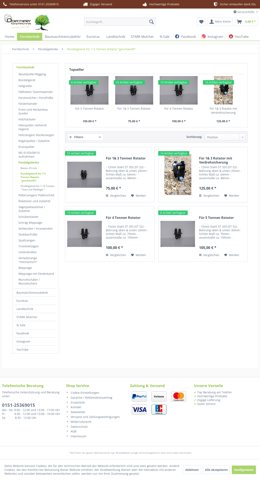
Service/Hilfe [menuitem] (244, 12)
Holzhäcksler (27, 119)
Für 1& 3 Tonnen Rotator (134, 108)
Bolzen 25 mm (29, 168)
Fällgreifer (25, 86)
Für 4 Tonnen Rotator (178, 108)
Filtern (76, 137)
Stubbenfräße (27, 234)
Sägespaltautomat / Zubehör (31, 209)
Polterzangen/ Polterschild (36, 195)
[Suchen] (151, 22)
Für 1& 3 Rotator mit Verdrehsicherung (223, 111)
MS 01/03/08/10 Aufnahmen (29, 154)
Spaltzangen (26, 240)
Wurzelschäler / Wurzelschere (29, 281)
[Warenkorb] (246, 22)
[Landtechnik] (116, 36)
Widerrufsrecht (78, 422)
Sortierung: (194, 137)
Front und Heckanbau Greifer (33, 111)
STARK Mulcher (26, 317)
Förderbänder (27, 104)
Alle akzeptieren (216, 470)
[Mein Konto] (220, 22)
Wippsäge (25, 268)
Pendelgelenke (28, 162)
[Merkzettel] (201, 22)
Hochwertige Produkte (160, 4)
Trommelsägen (28, 246)
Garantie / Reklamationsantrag (89, 397)
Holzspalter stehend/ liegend (32, 127)
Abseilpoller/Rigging (32, 74)
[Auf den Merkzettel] (138, 195)
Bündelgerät (26, 80)
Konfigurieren (244, 470)
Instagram (23, 341)
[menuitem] (120, 22)
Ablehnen (192, 470)
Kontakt (73, 407)
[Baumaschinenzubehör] (63, 36)
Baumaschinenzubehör (32, 293)
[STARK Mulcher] (142, 36)
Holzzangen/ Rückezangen (36, 135)
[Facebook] (185, 36)
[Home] (9, 36)
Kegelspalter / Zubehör (34, 141)
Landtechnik (24, 309)
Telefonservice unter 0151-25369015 (30, 4)
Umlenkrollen (27, 252)
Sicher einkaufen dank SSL (234, 4)
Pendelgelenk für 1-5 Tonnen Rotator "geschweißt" (33, 177)
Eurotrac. (22, 301)
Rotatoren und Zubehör (34, 201)
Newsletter (76, 412)
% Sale (20, 325)
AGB (71, 431)
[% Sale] (164, 36)
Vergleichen (116, 195)
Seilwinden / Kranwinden (35, 228)
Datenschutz (77, 427)
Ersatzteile (75, 402)
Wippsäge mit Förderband (36, 274)
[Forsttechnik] (29, 36)
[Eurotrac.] (94, 36)
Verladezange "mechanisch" (27, 260)
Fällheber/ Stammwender (35, 92)
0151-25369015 (18, 405)
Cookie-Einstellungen (82, 393)
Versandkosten (123, 452)
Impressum (76, 436)
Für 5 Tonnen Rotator (89, 108)
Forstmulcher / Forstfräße (35, 98)
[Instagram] (212, 36)
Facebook (22, 333)
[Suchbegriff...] (120, 22)
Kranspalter (26, 147)
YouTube (22, 349)
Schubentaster (28, 217)
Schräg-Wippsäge (30, 223)
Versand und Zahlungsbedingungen (93, 417)
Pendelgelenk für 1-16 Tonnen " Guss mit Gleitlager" (37, 187)
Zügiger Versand (97, 4)
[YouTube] (238, 36)
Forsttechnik (25, 67)
